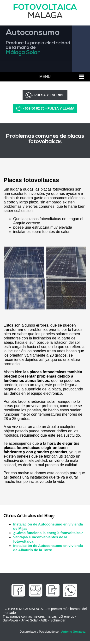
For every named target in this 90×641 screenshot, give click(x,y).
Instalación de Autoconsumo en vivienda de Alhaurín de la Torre (48, 548)
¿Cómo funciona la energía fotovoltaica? (48, 533)
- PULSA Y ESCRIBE (45, 95)
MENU (45, 77)
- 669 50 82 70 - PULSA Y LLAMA (45, 109)
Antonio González (73, 631)
